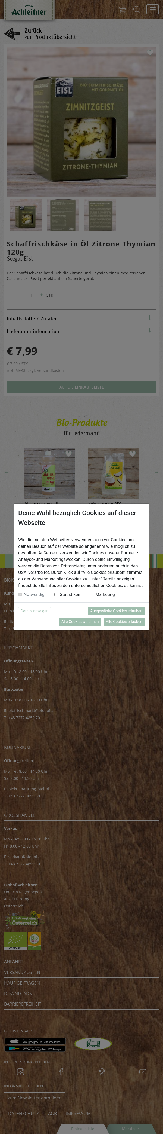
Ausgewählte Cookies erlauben (116, 611)
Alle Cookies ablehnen (80, 621)
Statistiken (70, 594)
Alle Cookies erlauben (124, 621)
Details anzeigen (34, 611)
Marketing (105, 594)
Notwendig (34, 594)
